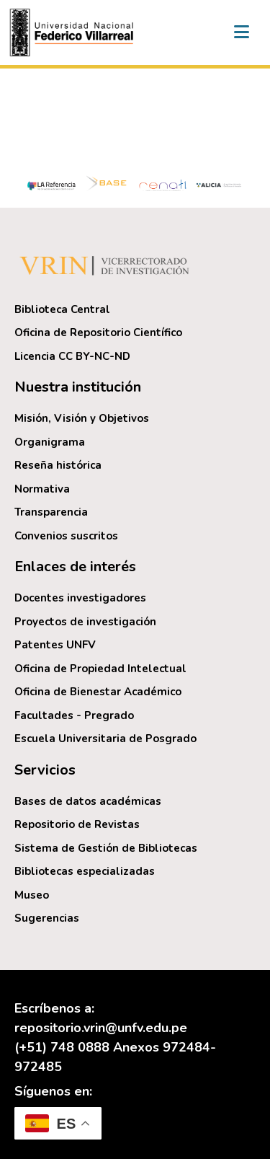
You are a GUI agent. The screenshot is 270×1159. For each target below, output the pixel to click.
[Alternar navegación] (241, 32)
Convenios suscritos (66, 536)
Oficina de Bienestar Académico (97, 691)
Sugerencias (46, 918)
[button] (73, 32)
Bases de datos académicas (87, 801)
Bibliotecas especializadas (84, 871)
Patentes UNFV (55, 645)
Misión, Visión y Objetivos (81, 418)
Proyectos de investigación (85, 621)
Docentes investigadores (80, 598)
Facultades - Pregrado (74, 715)
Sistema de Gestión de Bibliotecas (105, 848)
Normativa (42, 489)
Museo (31, 895)
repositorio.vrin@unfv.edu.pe (100, 1027)
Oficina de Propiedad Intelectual (100, 668)
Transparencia (51, 512)
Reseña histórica (58, 465)
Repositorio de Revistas (77, 824)
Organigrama (49, 442)
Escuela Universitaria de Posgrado (105, 738)
